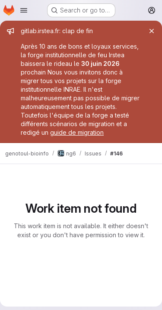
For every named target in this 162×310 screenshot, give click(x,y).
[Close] (151, 31)
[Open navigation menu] (24, 10)
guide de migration (77, 132)
